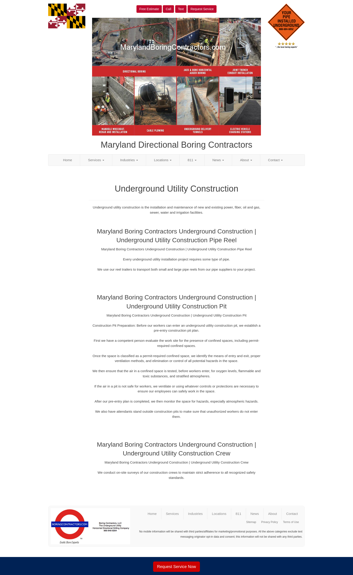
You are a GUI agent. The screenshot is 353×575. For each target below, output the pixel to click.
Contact (275, 160)
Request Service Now (176, 566)
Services (96, 160)
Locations (163, 160)
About (246, 160)
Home (67, 160)
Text (181, 9)
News (218, 160)
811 (192, 160)
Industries (129, 160)
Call (168, 9)
